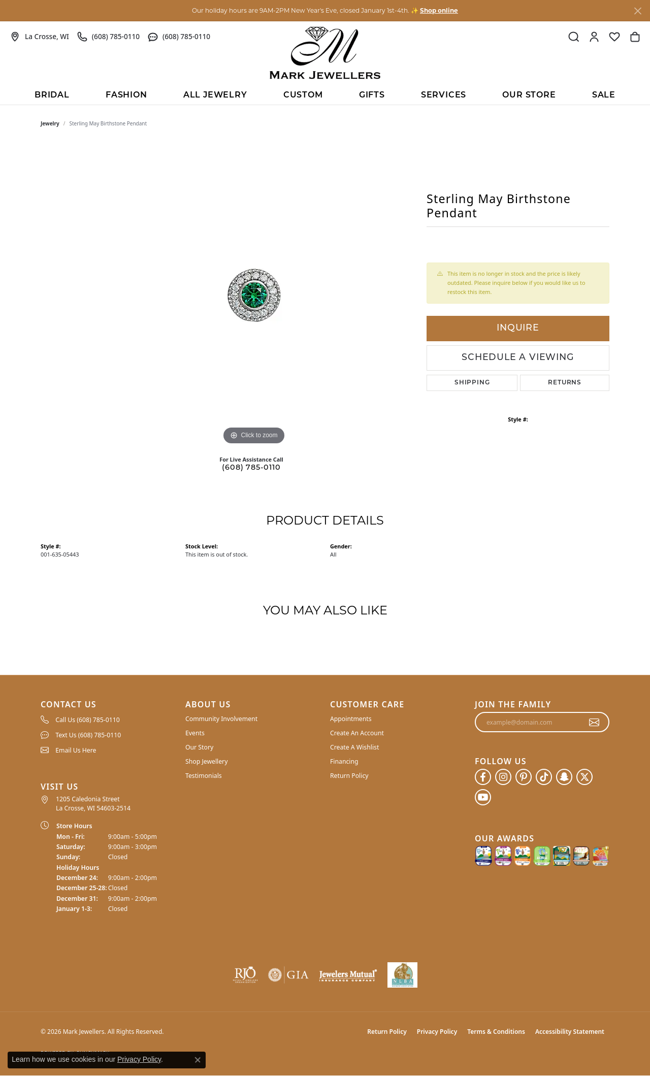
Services (443, 95)
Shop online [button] (439, 10)
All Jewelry (215, 95)
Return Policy (349, 775)
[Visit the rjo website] (245, 975)
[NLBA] (402, 975)
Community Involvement (221, 718)
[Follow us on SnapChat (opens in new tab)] (564, 777)
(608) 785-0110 (251, 468)
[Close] (637, 11)
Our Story (199, 747)
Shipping (472, 383)
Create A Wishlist (354, 747)
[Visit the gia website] (288, 975)
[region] (254, 295)
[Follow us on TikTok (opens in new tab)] (544, 777)
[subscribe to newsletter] (594, 722)
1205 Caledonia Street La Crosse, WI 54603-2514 (93, 803)
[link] (39, 36)
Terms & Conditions (496, 1031)
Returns (564, 383)
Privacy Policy (437, 1031)
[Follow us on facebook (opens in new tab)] (483, 777)
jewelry (50, 123)
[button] (574, 36)
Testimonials (203, 775)
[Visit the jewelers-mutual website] (348, 975)
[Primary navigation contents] (325, 94)
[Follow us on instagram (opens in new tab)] (503, 777)
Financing (344, 761)
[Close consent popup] (197, 1060)
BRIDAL (52, 95)
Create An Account (357, 733)
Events (195, 733)
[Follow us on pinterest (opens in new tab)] (523, 777)
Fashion (126, 95)
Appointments (351, 718)
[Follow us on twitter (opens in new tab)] (584, 777)
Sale (603, 95)
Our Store (529, 95)
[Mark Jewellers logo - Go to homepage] (325, 52)
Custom (303, 95)
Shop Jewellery (206, 761)
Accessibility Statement (569, 1031)
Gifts (372, 95)
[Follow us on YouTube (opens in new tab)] (483, 797)
